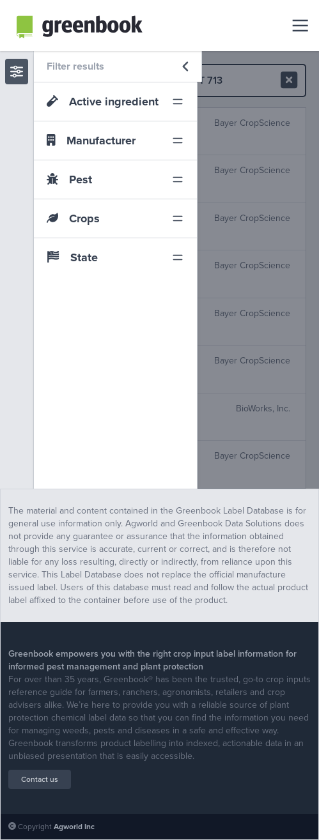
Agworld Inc (74, 826)
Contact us (39, 779)
